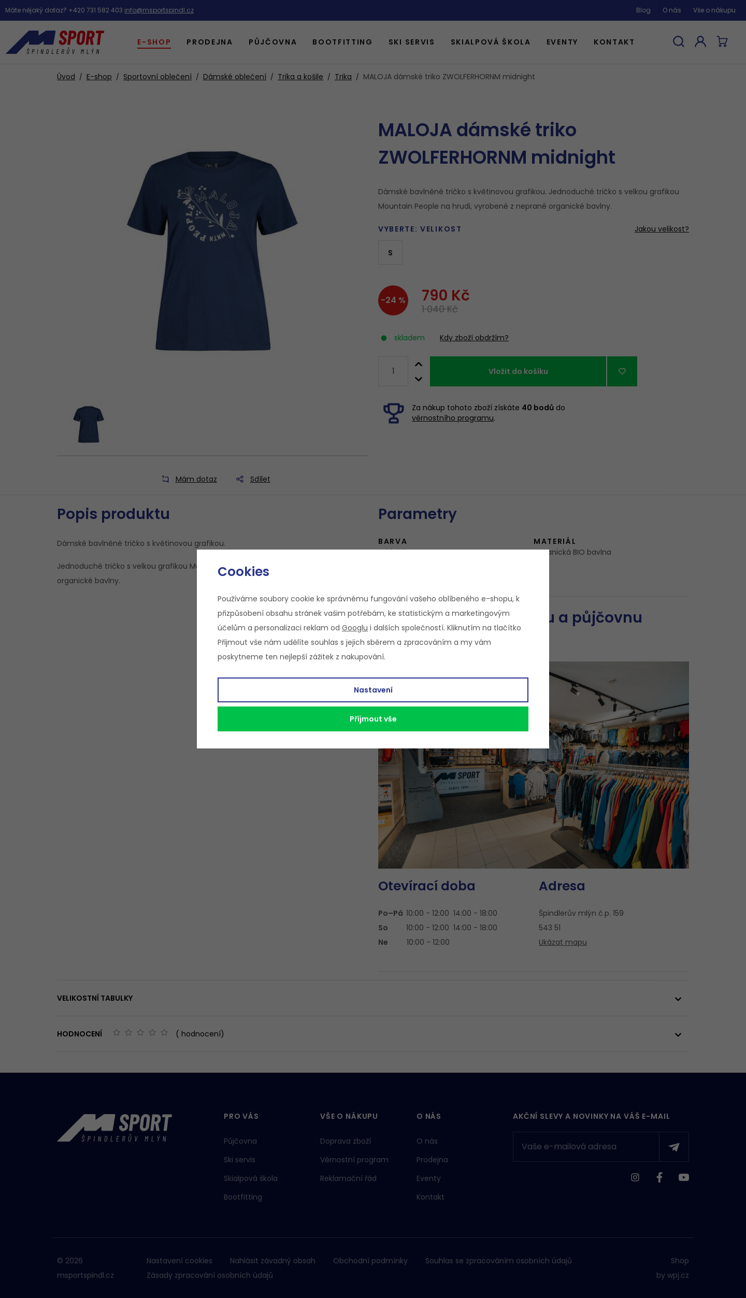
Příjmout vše (373, 719)
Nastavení (373, 690)
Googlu (355, 628)
